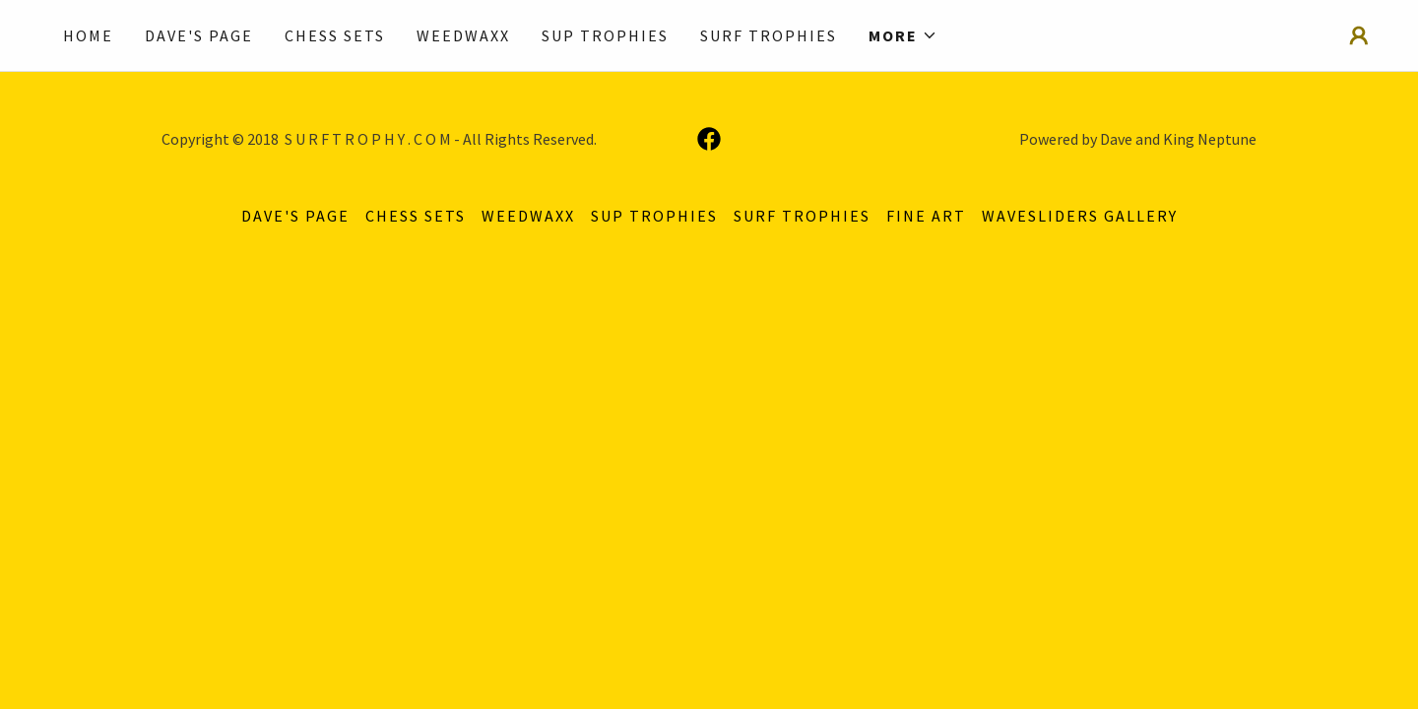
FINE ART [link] (926, 216)
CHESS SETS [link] (335, 35)
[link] (709, 139)
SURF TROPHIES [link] (768, 35)
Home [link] (88, 35)
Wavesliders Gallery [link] (1080, 216)
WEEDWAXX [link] (463, 35)
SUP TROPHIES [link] (605, 35)
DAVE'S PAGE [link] (199, 35)
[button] (903, 35)
